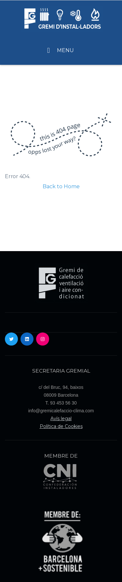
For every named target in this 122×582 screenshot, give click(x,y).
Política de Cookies (61, 426)
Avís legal (61, 418)
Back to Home (61, 186)
